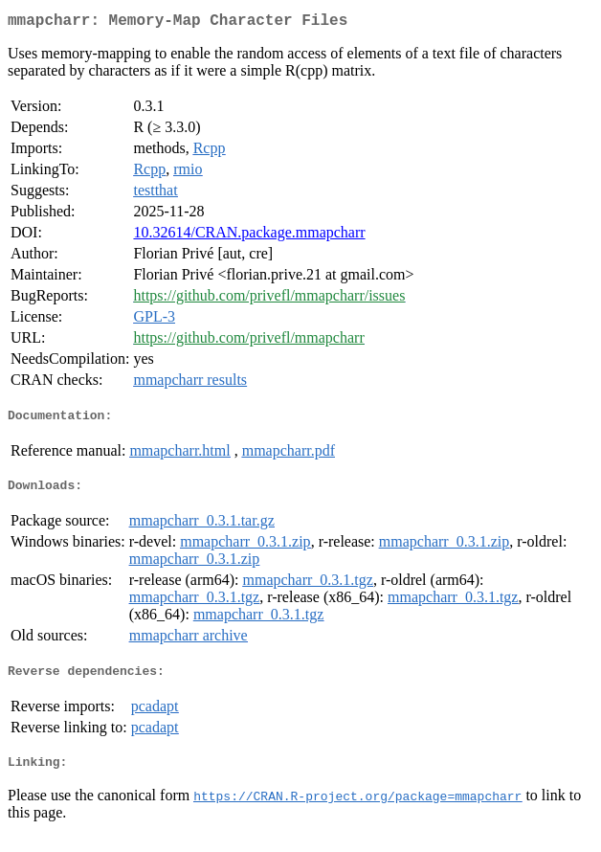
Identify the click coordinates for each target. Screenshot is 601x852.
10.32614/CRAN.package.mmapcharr (249, 236)
